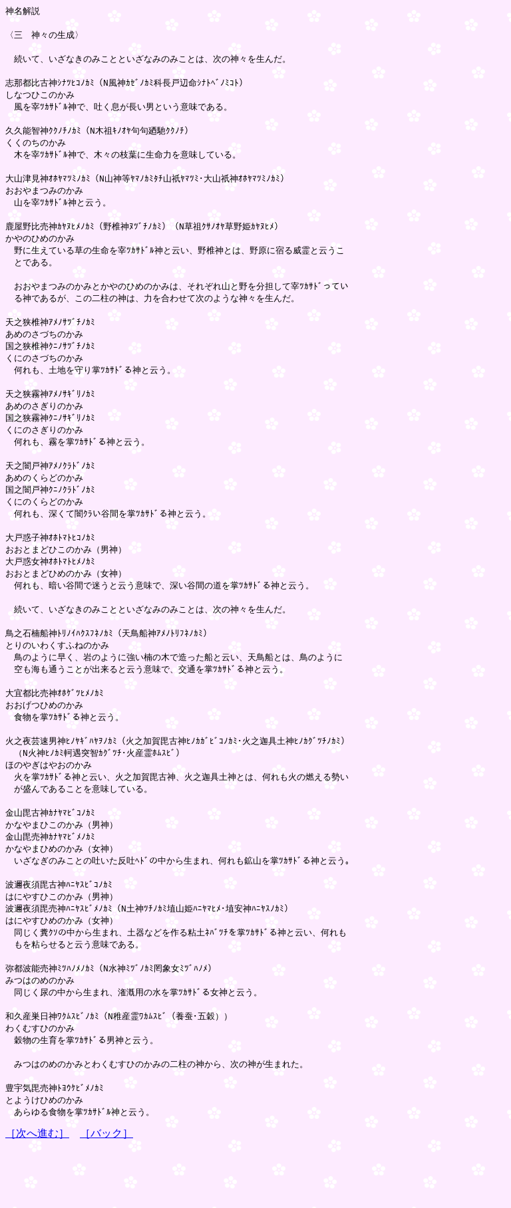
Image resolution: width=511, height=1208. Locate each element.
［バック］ (106, 1195)
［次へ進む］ (37, 1195)
